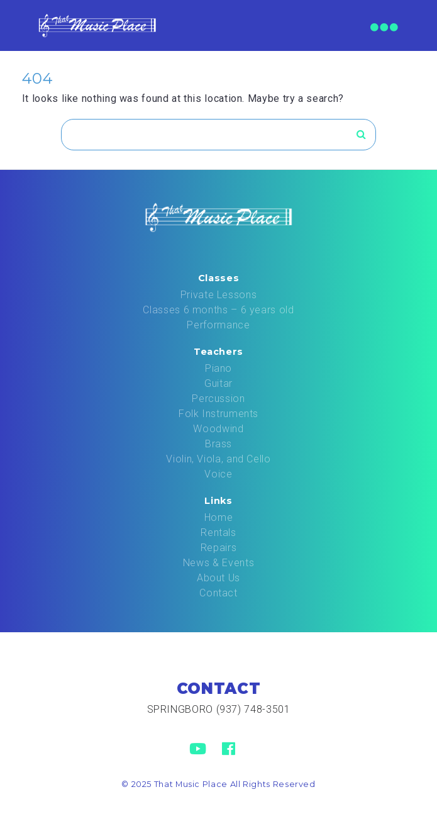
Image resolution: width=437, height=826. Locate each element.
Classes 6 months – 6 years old (218, 310)
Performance (218, 325)
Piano (218, 368)
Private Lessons (218, 295)
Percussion (218, 399)
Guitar (218, 383)
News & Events (218, 563)
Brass (218, 444)
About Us (218, 578)
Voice (218, 474)
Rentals (218, 533)
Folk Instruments (218, 414)
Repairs (218, 548)
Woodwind (218, 429)
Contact (218, 593)
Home (218, 517)
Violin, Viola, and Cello (218, 459)
